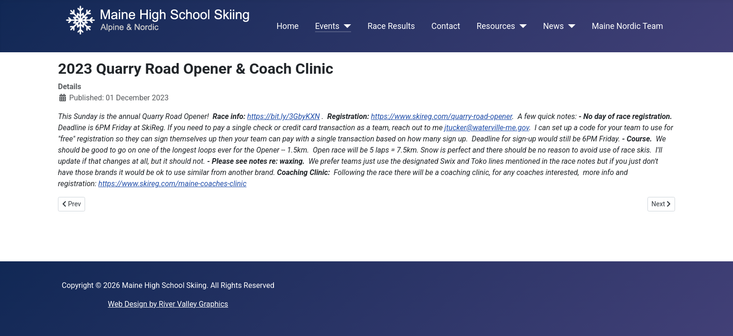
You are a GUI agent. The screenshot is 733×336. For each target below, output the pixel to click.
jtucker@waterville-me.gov (487, 127)
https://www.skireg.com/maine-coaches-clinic (172, 183)
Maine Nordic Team (627, 26)
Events (327, 26)
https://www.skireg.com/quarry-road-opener (441, 116)
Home (288, 26)
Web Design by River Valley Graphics (168, 304)
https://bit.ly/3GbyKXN (283, 116)
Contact (445, 26)
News (553, 26)
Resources (495, 26)
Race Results (391, 26)
